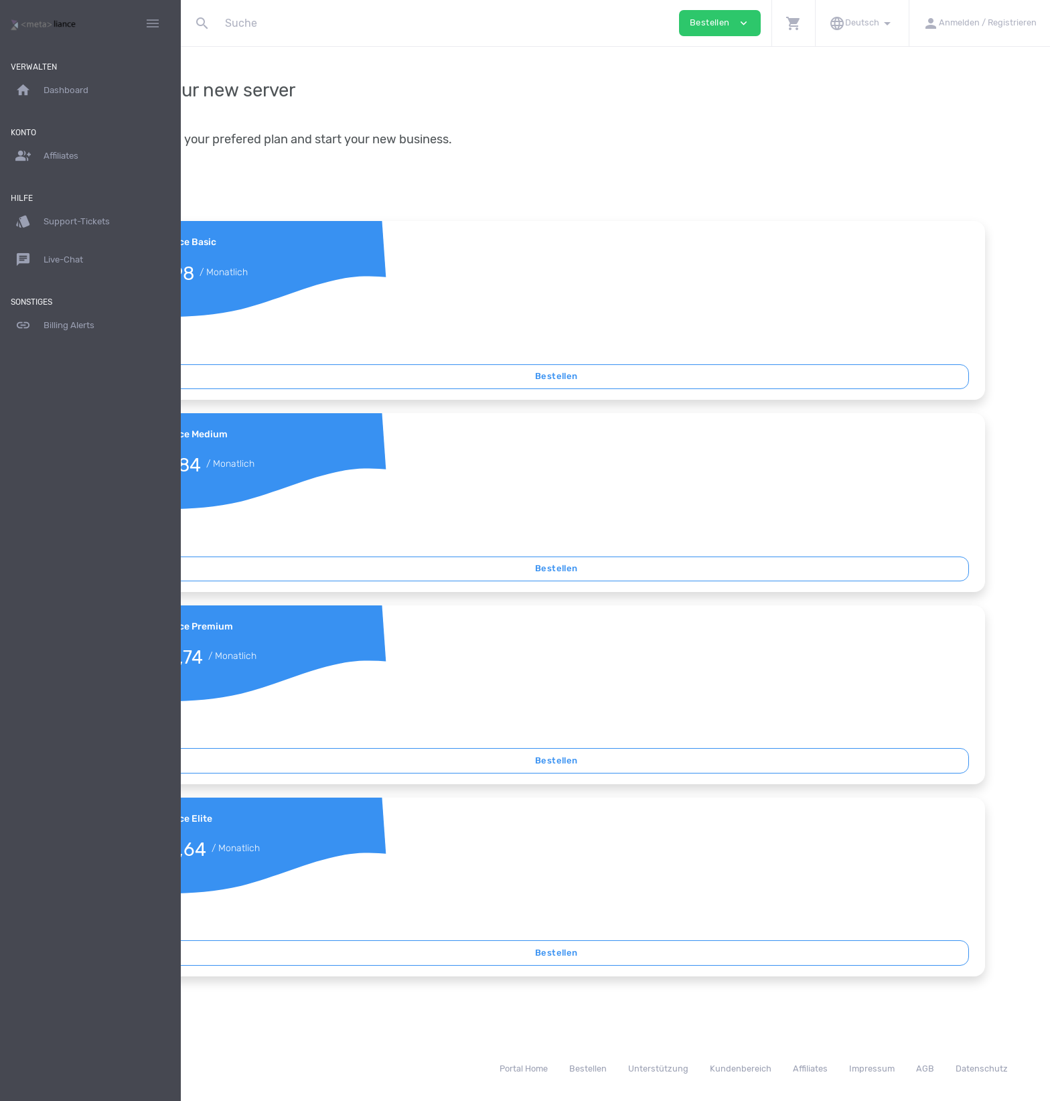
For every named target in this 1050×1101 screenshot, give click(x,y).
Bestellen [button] (720, 23)
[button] (793, 23)
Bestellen (615, 376)
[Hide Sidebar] (152, 23)
